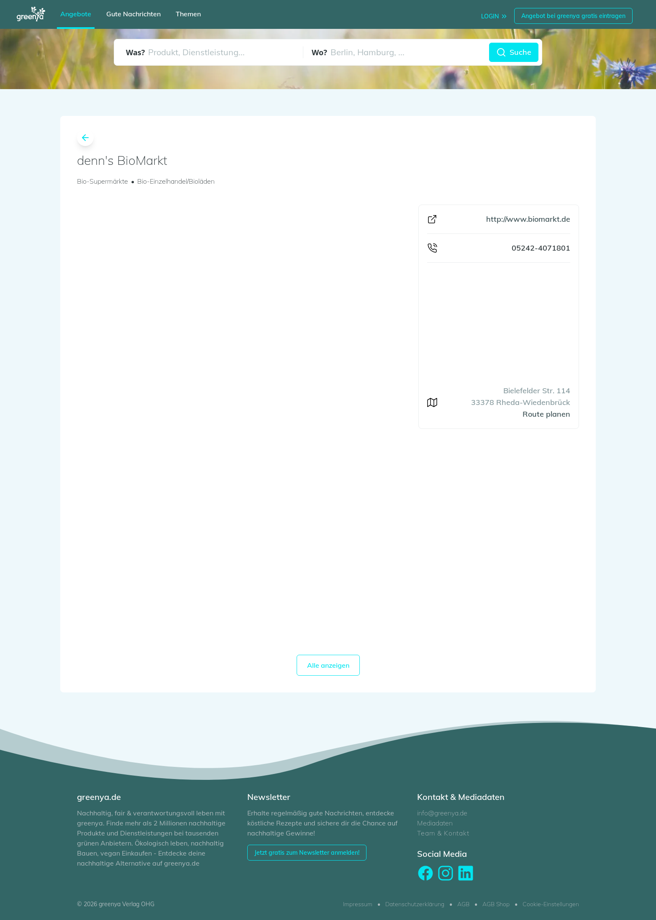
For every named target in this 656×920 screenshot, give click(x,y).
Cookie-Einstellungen (551, 904)
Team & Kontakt (443, 833)
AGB (463, 904)
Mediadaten (435, 823)
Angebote (75, 14)
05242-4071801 (541, 248)
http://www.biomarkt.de (528, 219)
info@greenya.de (442, 813)
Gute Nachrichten (133, 14)
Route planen (546, 414)
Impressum (357, 904)
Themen (188, 14)
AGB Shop (496, 904)
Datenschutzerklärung (414, 904)
